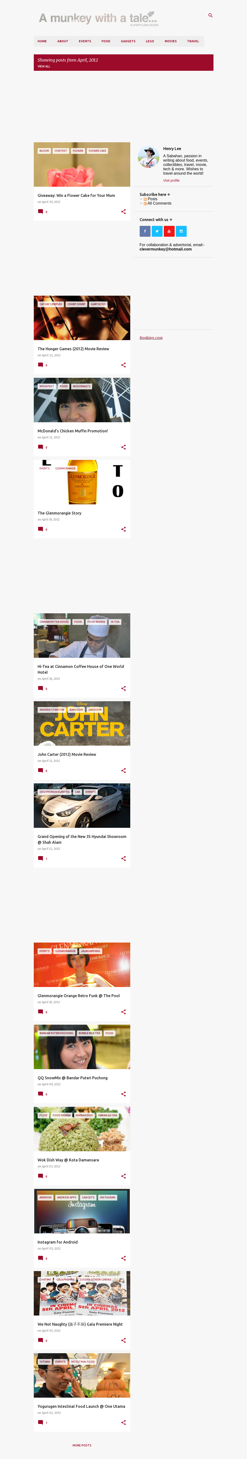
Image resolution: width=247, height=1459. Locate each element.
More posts (82, 1445)
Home (42, 41)
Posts (150, 199)
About (62, 41)
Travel (193, 41)
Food (106, 41)
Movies (171, 41)
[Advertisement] (123, 108)
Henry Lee (172, 148)
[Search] (210, 15)
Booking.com (151, 338)
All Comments (158, 203)
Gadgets (128, 41)
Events (85, 41)
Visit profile (171, 180)
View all (44, 66)
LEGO (150, 41)
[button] (123, 212)
